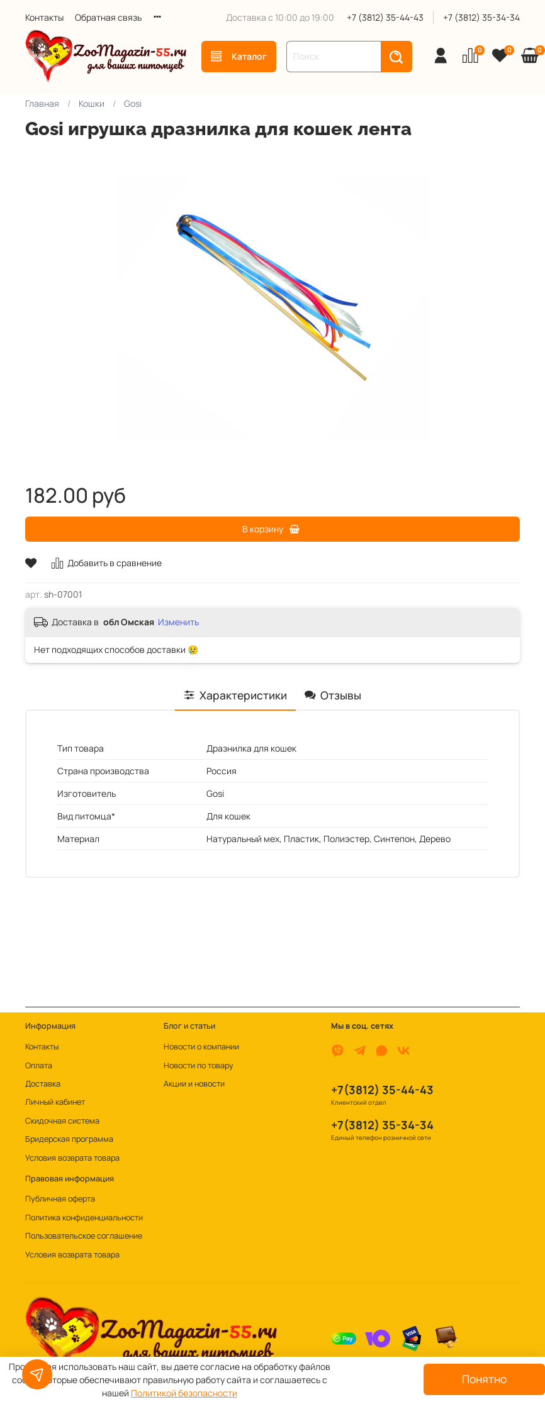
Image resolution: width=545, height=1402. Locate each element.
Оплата (38, 1065)
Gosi (133, 103)
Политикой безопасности (184, 1393)
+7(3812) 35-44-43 (382, 1089)
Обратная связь (108, 17)
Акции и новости (194, 1083)
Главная (42, 103)
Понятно (484, 1378)
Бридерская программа (69, 1139)
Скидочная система (62, 1120)
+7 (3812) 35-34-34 (481, 17)
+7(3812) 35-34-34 (382, 1124)
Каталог (239, 56)
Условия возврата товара (72, 1158)
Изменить (178, 622)
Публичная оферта (60, 1198)
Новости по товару (198, 1065)
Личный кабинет (55, 1102)
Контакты (44, 17)
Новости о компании (201, 1046)
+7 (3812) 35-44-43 (385, 17)
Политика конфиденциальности (84, 1217)
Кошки (91, 103)
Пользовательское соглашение (83, 1235)
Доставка (42, 1083)
